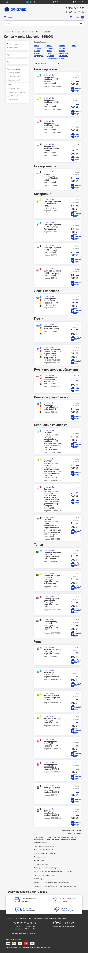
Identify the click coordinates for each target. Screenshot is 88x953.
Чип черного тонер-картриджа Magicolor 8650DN (52, 790)
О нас (30, 918)
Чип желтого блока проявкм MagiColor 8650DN (52, 698)
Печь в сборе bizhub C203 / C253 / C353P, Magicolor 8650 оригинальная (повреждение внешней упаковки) (52, 355)
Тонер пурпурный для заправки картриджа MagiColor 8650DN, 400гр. (51, 603)
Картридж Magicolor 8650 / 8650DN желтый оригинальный (52, 205)
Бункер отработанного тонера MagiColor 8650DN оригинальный (51, 178)
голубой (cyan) (14, 88)
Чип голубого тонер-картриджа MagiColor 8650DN (52, 651)
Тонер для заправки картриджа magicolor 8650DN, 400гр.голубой (52, 555)
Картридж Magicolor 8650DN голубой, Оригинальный (52, 227)
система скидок (67, 911)
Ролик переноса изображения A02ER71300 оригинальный (50, 380)
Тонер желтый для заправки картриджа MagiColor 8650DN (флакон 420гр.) (52, 580)
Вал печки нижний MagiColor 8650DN (51, 327)
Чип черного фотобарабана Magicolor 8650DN (51, 813)
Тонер (61, 58)
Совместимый (14, 80)
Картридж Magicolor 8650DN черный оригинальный (52, 250)
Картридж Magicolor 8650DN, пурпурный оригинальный (52, 273)
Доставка (27, 908)
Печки (49, 51)
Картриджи (38, 56)
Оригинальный (15, 76)
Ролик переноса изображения (52, 55)
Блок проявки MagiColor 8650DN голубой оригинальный (51, 80)
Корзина (77, 17)
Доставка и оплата (40, 918)
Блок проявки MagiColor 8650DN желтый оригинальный (51, 103)
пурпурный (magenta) (17, 92)
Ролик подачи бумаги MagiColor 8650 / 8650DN (51, 407)
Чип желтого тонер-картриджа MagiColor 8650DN (52, 721)
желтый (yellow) (15, 96)
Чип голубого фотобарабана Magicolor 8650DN (51, 674)
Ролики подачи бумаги (62, 48)
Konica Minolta (14, 73)
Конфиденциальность (57, 918)
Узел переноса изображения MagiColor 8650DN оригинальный (51, 302)
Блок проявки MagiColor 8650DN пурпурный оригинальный (51, 126)
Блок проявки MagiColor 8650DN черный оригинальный (51, 149)
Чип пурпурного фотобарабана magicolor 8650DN (51, 767)
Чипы (74, 46)
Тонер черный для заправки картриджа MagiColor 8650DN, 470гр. (51, 626)
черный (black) (14, 99)
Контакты (22, 918)
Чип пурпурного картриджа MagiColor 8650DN (51, 744)
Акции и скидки (11, 918)
